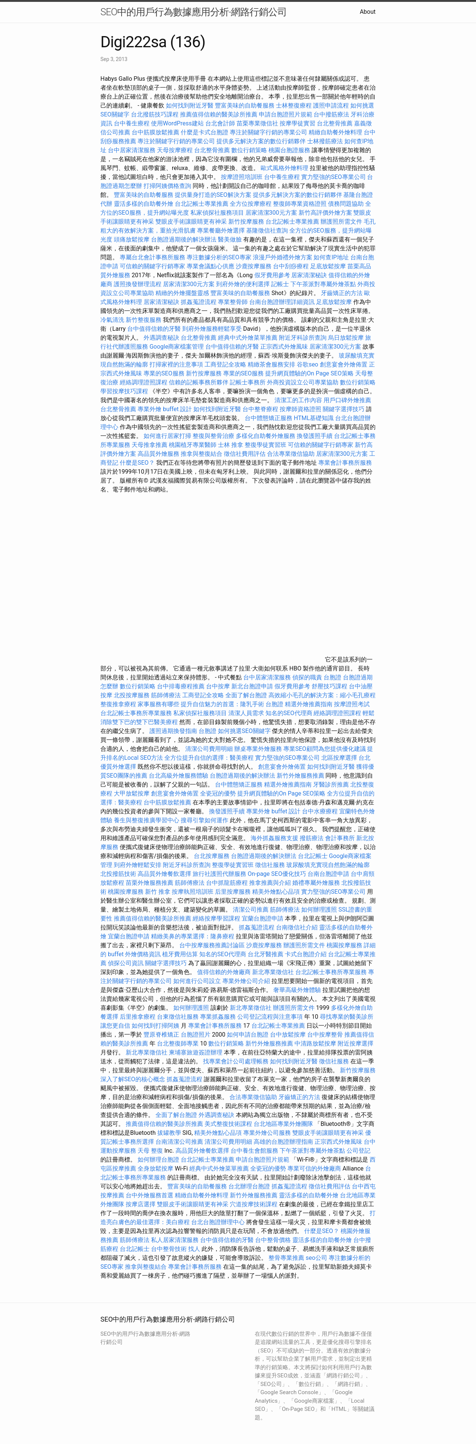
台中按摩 (218, 686)
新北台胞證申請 (252, 686)
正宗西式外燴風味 (284, 346)
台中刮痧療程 (291, 266)
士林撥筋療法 (325, 141)
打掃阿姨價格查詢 (167, 185)
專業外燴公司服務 (267, 1132)
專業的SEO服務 (164, 373)
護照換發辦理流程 (137, 284)
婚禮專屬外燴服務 (316, 882)
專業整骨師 (233, 301)
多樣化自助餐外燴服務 (265, 435)
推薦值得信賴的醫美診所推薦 (218, 114)
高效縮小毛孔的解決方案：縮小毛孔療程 (322, 695)
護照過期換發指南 (173, 730)
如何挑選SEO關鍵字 (244, 730)
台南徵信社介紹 (297, 927)
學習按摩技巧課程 (124, 391)
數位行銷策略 (249, 150)
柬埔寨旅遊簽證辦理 (195, 1052)
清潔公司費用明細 (209, 748)
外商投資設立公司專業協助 (302, 382)
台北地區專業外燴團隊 (284, 1123)
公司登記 (358, 1150)
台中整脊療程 (261, 409)
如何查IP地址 (330, 257)
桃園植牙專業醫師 (192, 444)
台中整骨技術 (169, 1248)
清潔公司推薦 (250, 909)
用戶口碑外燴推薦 (347, 400)
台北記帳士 (313, 855)
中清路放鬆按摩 (316, 1043)
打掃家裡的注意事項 (176, 364)
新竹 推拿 (157, 891)
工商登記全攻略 (225, 364)
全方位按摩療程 (250, 203)
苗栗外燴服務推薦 (149, 882)
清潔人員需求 (246, 713)
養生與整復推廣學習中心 (147, 820)
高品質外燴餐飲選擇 (165, 873)
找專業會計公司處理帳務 (235, 1061)
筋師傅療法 (166, 695)
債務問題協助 (346, 203)
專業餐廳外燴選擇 (221, 230)
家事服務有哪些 (158, 704)
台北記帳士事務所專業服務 (136, 713)
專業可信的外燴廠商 (314, 1168)
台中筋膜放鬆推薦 (155, 132)
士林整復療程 (294, 105)
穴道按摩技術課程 (254, 1204)
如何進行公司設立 (197, 980)
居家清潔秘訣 (309, 275)
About (368, 11)
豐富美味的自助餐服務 (244, 105)
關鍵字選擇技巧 (343, 409)
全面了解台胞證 (246, 695)
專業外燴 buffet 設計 (165, 409)
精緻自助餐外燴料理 (336, 132)
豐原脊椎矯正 (162, 1034)
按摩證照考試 (352, 704)
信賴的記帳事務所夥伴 (198, 382)
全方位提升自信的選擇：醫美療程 (209, 757)
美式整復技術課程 (229, 1123)
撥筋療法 (312, 838)
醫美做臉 (230, 239)
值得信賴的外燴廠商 (224, 972)
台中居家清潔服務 (131, 150)
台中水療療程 (320, 811)
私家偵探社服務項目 (217, 212)
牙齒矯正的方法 (342, 293)
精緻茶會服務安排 (271, 364)
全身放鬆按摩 (156, 1168)
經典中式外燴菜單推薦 (247, 337)
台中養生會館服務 (255, 1150)
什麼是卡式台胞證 (204, 132)
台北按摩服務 (211, 855)
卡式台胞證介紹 (306, 954)
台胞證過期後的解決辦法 (183, 239)
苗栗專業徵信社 (257, 123)
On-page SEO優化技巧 (277, 873)
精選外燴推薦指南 (308, 704)
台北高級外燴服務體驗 (179, 775)
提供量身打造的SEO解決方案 (213, 194)
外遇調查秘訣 (161, 337)
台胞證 (332, 677)
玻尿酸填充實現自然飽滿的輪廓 (328, 864)
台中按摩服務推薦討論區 (212, 945)
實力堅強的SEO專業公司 (333, 176)
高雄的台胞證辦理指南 (283, 1141)
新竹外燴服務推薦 (301, 775)
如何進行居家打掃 (167, 435)
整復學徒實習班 (266, 444)
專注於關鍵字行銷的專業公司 (268, 132)
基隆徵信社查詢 (267, 230)
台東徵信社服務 (178, 1016)
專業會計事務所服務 (345, 462)
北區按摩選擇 (339, 757)
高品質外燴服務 (158, 453)
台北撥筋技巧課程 (155, 114)
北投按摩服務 (131, 695)
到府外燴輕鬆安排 (137, 864)
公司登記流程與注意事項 (270, 1016)
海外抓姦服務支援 (274, 838)
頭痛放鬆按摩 (132, 239)
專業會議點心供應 (210, 266)
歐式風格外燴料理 (285, 168)
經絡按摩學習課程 (217, 918)
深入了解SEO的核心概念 (132, 1079)
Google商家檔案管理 (176, 346)
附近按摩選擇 (355, 1043)
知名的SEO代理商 (289, 713)
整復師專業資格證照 (300, 203)
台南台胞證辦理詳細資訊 (282, 301)
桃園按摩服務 (126, 891)
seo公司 (316, 1257)
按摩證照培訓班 (242, 176)
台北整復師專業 (178, 1043)
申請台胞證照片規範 (285, 114)
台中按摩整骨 (325, 1034)
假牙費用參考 (272, 275)
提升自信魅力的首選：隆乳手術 (222, 704)
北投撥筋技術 (118, 873)
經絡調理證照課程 (143, 382)
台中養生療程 (132, 123)
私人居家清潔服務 (175, 1239)
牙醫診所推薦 (331, 784)
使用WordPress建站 (177, 123)
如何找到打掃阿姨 (155, 1025)
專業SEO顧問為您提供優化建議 (324, 748)
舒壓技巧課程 (330, 686)
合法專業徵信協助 (291, 453)
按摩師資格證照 (301, 409)
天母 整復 (150, 1150)
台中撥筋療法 (331, 114)
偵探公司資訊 (126, 963)
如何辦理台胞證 (158, 1159)
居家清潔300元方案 (271, 212)
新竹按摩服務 (246, 221)
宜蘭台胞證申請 (262, 918)
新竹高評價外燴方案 (325, 212)
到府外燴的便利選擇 (243, 284)
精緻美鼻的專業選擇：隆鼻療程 (192, 936)
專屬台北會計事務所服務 (152, 257)
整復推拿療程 (118, 704)
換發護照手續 (314, 435)
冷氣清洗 (112, 319)
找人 (194, 1248)
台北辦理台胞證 (249, 1186)
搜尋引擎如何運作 (204, 820)
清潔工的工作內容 (298, 400)
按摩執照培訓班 (193, 891)
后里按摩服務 (233, 891)
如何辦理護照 (319, 909)
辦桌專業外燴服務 (258, 748)
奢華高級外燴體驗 (297, 989)
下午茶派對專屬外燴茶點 (323, 284)
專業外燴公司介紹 (246, 980)
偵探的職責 (307, 677)
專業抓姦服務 (218, 1016)
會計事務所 (340, 838)
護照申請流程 (331, 105)
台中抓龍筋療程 (227, 882)
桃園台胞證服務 (289, 150)
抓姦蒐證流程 (198, 301)
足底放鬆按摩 (328, 266)
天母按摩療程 (175, 150)
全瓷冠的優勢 (218, 793)
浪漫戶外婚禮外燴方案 (283, 257)
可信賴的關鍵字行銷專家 (152, 266)
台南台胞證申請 (328, 873)
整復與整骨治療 (213, 435)
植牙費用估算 (180, 954)
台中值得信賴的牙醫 (154, 328)
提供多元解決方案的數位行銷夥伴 (261, 141)
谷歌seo (307, 364)
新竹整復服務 (143, 319)
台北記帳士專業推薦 (201, 203)
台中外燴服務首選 (149, 1195)
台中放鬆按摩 (288, 1034)
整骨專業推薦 (286, 1257)
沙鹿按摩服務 (254, 266)
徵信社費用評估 (245, 453)
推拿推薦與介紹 (270, 882)
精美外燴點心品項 (276, 891)
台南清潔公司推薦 (179, 1141)
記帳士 (280, 284)
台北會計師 (220, 123)
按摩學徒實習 (298, 123)
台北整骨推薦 (335, 123)
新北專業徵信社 (273, 972)
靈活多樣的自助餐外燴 (143, 203)
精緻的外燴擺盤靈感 (182, 293)
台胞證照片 (195, 1034)
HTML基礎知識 (314, 418)
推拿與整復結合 (201, 453)
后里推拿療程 (137, 1016)
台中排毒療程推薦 (181, 686)
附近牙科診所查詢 (303, 337)
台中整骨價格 (273, 1239)
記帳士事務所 (248, 382)
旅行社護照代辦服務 (219, 873)
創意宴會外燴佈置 (343, 364)
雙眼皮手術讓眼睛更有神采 (191, 221)
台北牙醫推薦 (265, 954)
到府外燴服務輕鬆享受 (212, 328)
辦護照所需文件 (341, 221)
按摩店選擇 (141, 1204)
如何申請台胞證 (247, 1034)
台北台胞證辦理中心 (218, 1222)
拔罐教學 (169, 1132)
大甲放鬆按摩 (132, 793)
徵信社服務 (270, 864)
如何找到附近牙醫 (189, 105)
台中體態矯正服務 (269, 418)
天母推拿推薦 (149, 444)
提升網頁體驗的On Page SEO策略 (309, 373)
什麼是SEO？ (137, 462)
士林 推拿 (230, 444)
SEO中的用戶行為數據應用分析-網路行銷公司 (193, 11)
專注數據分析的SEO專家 (219, 257)
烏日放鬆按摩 (346, 337)
